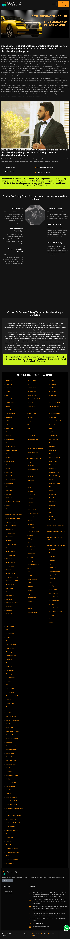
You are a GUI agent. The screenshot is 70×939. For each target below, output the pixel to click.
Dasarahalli (9, 588)
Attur (7, 424)
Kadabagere (30, 583)
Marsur (51, 479)
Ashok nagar (10, 417)
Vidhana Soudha (11, 644)
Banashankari (10, 439)
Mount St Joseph (53, 509)
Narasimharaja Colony (55, 571)
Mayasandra (52, 494)
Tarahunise (9, 837)
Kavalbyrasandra (53, 589)
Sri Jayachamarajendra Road (14, 808)
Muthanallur (52, 549)
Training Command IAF (12, 859)
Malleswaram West (54, 472)
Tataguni (8, 841)
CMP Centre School (12, 577)
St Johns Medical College (13, 815)
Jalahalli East (31, 546)
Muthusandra (52, 553)
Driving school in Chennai (36, 359)
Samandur (9, 771)
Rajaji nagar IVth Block (12, 731)
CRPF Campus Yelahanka (13, 581)
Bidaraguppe (10, 490)
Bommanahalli (10, 509)
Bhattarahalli (9, 487)
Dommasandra (31, 387)
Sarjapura (9, 779)
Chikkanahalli (10, 566)
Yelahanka (9, 384)
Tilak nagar (9, 856)
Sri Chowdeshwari (11, 804)
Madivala (51, 443)
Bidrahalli (9, 494)
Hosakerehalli (31, 495)
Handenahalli (31, 435)
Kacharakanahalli (32, 579)
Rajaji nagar (9, 727)
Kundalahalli (52, 424)
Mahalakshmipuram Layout (56, 454)
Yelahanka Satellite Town (13, 696)
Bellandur (9, 472)
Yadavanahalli (10, 688)
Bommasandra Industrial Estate (13, 514)
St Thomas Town (11, 819)
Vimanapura (9, 663)
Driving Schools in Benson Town (56, 531)
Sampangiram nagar (12, 775)
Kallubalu (30, 590)
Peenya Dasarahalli (54, 608)
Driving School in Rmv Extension (56, 545)
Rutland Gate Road (32, 439)
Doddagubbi (9, 606)
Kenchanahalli (52, 384)
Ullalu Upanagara (11, 630)
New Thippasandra (54, 586)
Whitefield (9, 681)
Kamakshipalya (31, 597)
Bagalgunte (9, 432)
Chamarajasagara (11, 533)
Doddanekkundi (31, 380)
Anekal (8, 406)
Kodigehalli (52, 387)
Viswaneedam (10, 670)
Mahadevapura (53, 450)
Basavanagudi (10, 461)
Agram (8, 395)
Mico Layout (52, 501)
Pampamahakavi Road (55, 600)
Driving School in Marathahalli (34, 445)
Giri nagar (30, 417)
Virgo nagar (9, 666)
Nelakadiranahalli (53, 578)
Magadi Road (52, 446)
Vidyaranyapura (10, 652)
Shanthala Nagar (11, 724)
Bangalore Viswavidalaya (13, 501)
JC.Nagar (30, 539)
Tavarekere (9, 845)
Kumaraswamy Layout (55, 413)
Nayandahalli (52, 575)
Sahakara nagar (10, 768)
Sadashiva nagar (11, 764)
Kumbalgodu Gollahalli (55, 421)
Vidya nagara (10, 648)
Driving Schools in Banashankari (13, 712)
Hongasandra (31, 484)
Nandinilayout (52, 567)
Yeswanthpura (10, 707)
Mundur (51, 516)
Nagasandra (52, 560)
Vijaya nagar (9, 659)
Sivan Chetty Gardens (12, 801)
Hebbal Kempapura (32, 469)
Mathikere (51, 487)
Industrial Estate (31, 528)
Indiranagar (30, 524)
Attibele (8, 421)
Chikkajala (9, 558)
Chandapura (9, 540)
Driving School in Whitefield (35, 448)
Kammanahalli (10, 863)
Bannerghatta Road (11, 450)
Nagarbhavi (52, 556)
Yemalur (8, 699)
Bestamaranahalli (11, 479)
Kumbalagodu (52, 417)
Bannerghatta (10, 454)
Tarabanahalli (10, 834)
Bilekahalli (9, 498)
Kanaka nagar (31, 601)
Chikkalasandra (10, 562)
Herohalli (30, 476)
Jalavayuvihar (31, 557)
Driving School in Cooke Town (34, 458)
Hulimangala (30, 502)
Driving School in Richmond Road (54, 538)
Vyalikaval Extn (10, 677)
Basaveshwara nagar (12, 465)
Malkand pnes (53, 461)
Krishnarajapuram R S (55, 402)
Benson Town (10, 476)
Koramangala (52, 395)
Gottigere (30, 421)
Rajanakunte (9, 735)
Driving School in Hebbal (13, 720)
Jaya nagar (30, 561)
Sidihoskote (9, 793)
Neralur (51, 582)
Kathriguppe (52, 380)
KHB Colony (30, 572)
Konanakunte (52, 391)
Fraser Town (31, 406)
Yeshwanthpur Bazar (12, 703)
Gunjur (29, 424)
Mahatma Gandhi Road (55, 457)
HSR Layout (30, 498)
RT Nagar (51, 615)
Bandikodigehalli (10, 446)
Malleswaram (52, 468)
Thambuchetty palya (12, 848)
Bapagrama (9, 457)
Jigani (29, 568)
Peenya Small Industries (55, 611)
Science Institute (11, 782)
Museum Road (53, 520)
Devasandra (9, 599)
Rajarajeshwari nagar (12, 738)
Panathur (51, 604)
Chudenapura (10, 569)
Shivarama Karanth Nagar (34, 399)
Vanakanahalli (10, 633)
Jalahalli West (31, 553)
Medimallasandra (53, 498)
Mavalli (51, 490)
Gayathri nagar (31, 413)
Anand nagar (10, 402)
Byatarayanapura (11, 522)
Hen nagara (30, 473)
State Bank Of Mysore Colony (14, 823)
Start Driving (64, 4)
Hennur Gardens (11, 716)
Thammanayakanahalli (12, 852)
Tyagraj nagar (10, 626)
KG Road (29, 575)
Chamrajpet (9, 536)
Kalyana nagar (31, 594)
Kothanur (51, 399)
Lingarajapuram (53, 435)
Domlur (29, 384)
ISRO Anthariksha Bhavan (34, 531)
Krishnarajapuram (54, 406)
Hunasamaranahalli (32, 513)
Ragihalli (51, 622)
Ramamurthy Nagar (12, 749)
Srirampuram (10, 812)
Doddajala (9, 610)
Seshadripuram (10, 786)
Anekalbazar (10, 410)
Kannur (29, 608)
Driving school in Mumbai (53, 357)
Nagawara (51, 564)
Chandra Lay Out (11, 544)
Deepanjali (9, 592)
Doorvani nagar (31, 391)
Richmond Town (11, 760)
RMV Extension (53, 619)
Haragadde (30, 462)
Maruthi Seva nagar (54, 483)
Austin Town (10, 428)
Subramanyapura (11, 826)
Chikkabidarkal (10, 555)
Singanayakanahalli (11, 797)
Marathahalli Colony (54, 476)
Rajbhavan (9, 742)
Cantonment (9, 380)
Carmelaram (9, 529)
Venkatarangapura (11, 641)
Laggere (51, 428)
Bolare (8, 505)
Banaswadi (9, 443)
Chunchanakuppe (11, 573)
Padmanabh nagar (54, 593)
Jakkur (29, 542)
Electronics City (31, 402)
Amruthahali (9, 399)
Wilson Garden (10, 685)
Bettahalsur (9, 483)
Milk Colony (52, 505)
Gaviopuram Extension (33, 410)
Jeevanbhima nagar (33, 564)
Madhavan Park (53, 439)
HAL (28, 428)
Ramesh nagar (10, 753)
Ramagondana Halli (11, 746)
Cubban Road (10, 584)
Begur (8, 468)
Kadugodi (30, 586)
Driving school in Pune (56, 359)
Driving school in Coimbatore (35, 361)
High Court (30, 480)
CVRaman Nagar (11, 525)
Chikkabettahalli (10, 551)
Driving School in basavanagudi (55, 525)
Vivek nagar (9, 674)
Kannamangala (31, 605)
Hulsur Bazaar (31, 509)
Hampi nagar (31, 432)
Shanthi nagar (10, 790)
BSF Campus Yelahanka (13, 518)
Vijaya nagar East (11, 655)
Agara (8, 391)
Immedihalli (30, 517)
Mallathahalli (52, 465)
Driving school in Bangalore (15, 359)
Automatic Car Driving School (30, 357)
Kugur (50, 410)
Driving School (12, 357)
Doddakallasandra (11, 614)
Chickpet (8, 548)
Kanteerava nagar (32, 612)
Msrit (50, 512)
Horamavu (30, 491)
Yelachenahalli (10, 692)
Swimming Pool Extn (12, 830)
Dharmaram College (12, 602)
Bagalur (8, 435)
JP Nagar (30, 535)
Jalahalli (29, 550)
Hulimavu (30, 506)
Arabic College (10, 413)
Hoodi (29, 487)
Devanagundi (10, 595)
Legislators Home (53, 432)
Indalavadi (30, 520)
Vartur (8, 637)
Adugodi (8, 387)
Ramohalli (9, 757)
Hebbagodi (30, 465)
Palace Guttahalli (53, 597)
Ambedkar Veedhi (32, 395)
